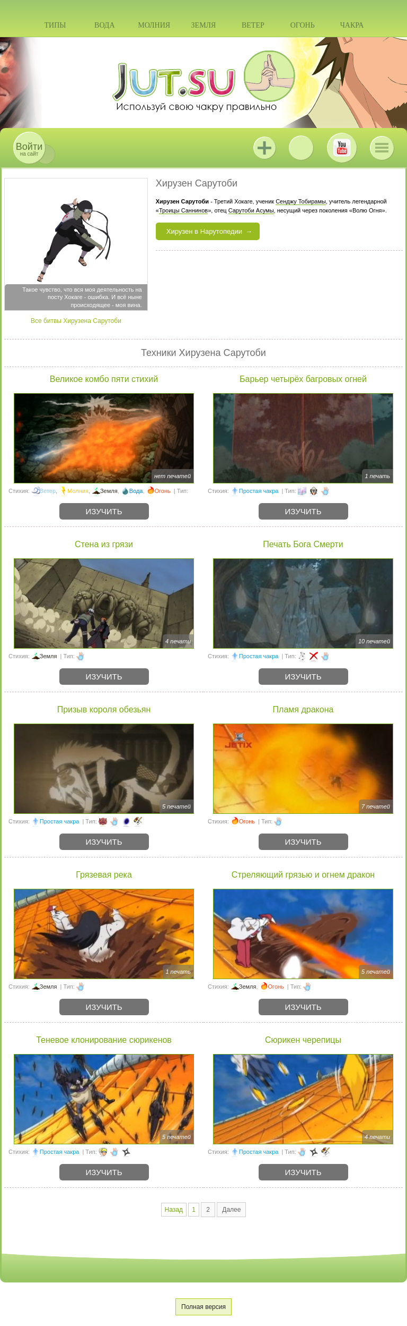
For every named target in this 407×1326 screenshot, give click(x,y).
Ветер (253, 25)
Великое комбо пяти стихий (104, 379)
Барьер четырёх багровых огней (303, 379)
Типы (55, 25)
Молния (154, 25)
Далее (231, 1209)
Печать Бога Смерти (303, 544)
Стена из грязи (104, 544)
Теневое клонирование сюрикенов (104, 1039)
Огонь (302, 25)
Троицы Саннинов (183, 210)
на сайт (29, 149)
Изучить (104, 511)
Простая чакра (259, 491)
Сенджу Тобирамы (301, 201)
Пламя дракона (303, 709)
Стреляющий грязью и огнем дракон (303, 874)
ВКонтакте (301, 147)
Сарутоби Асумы (251, 210)
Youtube (342, 148)
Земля (203, 25)
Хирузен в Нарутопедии (204, 231)
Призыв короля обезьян (104, 709)
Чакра (352, 25)
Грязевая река (104, 874)
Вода (104, 25)
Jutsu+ (264, 148)
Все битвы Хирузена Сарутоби (76, 321)
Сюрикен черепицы (303, 1039)
